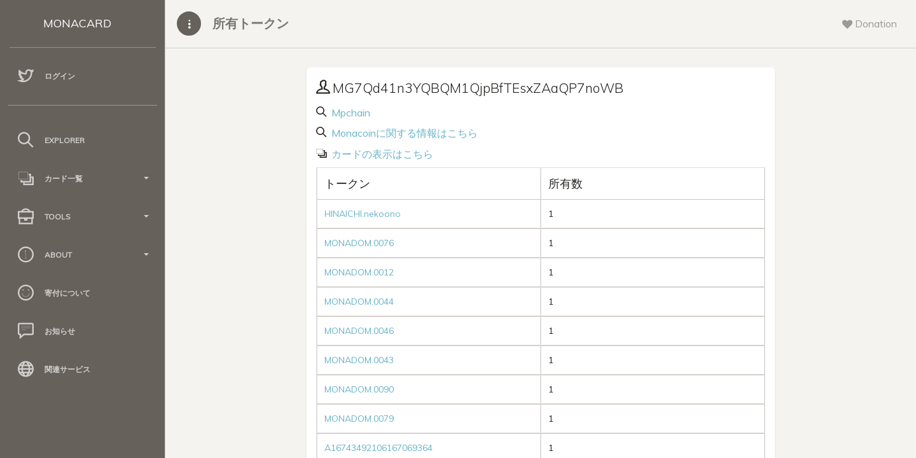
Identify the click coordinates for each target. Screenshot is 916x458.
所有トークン (250, 23)
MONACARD (77, 23)
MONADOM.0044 (359, 301)
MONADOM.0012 (359, 272)
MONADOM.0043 (359, 360)
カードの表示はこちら (381, 154)
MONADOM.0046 (359, 331)
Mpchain (349, 112)
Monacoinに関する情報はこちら (403, 133)
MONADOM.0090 (359, 389)
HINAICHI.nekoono (362, 213)
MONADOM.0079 (359, 418)
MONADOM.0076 (359, 243)
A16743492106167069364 (378, 448)
